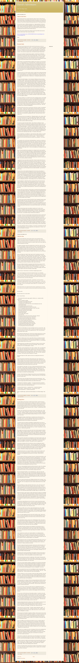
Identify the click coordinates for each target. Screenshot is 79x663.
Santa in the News (21, 16)
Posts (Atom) (23, 658)
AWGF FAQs (22, 11)
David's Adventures (26, 4)
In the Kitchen (21, 396)
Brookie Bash (20, 44)
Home (18, 11)
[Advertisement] (55, 29)
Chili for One (20, 236)
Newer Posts (19, 656)
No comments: (28, 230)
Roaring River (20, 399)
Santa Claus (21, 41)
